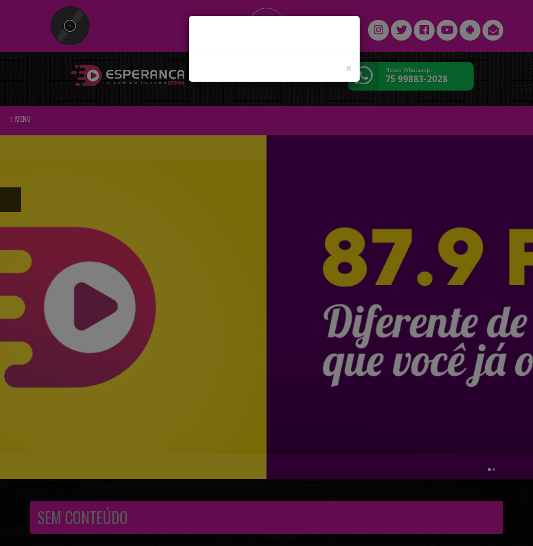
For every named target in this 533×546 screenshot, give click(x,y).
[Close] (349, 68)
